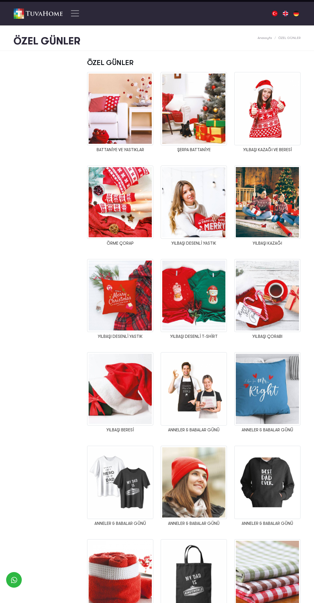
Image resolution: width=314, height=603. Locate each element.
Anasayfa (265, 38)
